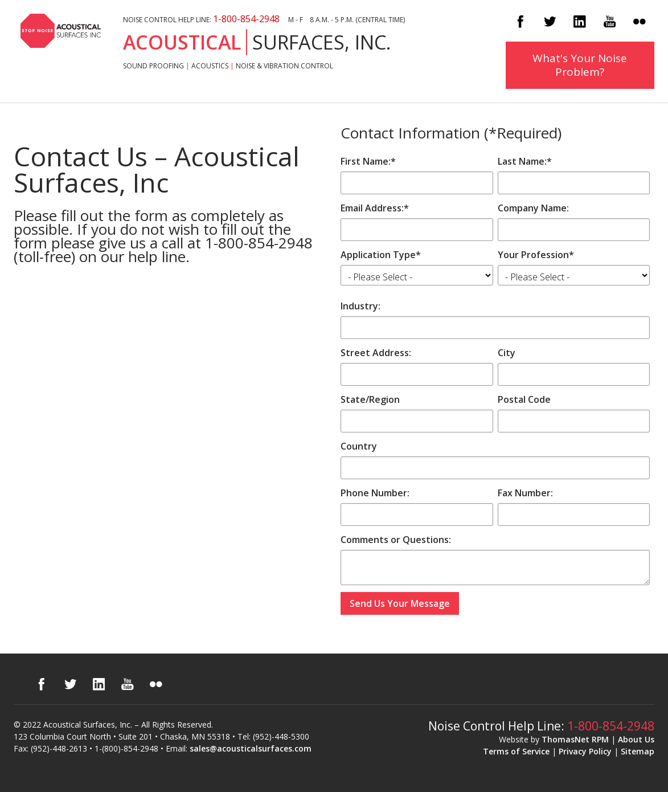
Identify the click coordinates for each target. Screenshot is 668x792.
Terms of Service (516, 751)
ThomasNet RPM (575, 739)
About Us (636, 739)
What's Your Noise (579, 65)
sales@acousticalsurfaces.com (251, 748)
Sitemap (637, 751)
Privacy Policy (585, 751)
